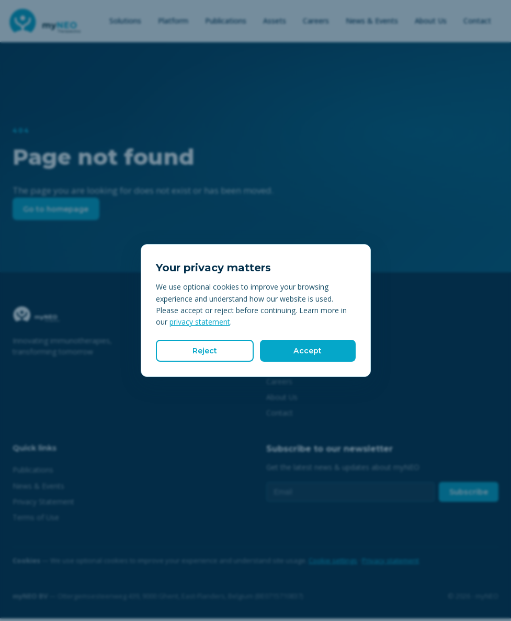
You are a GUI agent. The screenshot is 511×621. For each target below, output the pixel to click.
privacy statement (199, 321)
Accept (307, 350)
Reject (204, 350)
